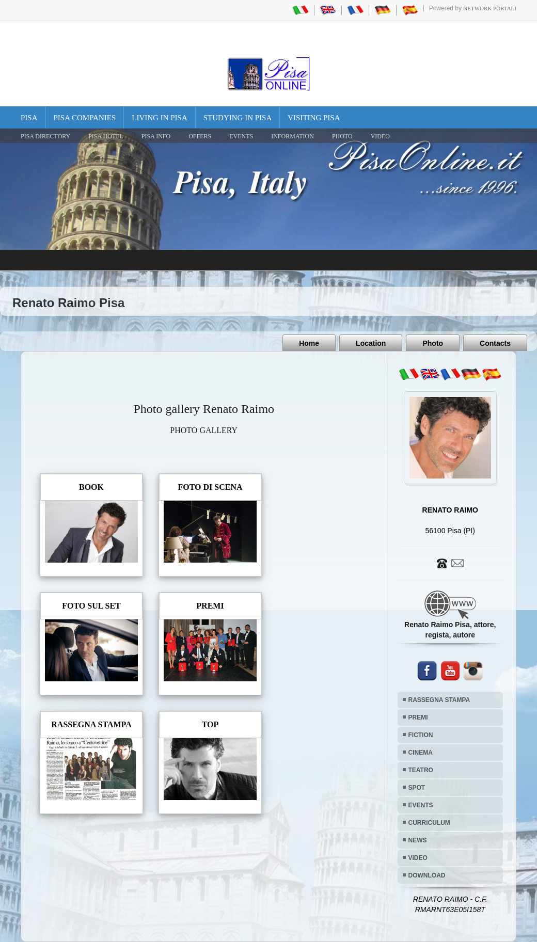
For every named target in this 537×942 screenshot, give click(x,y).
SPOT (416, 787)
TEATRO (420, 770)
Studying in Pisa (237, 118)
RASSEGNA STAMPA (439, 700)
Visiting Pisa (314, 118)
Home (309, 343)
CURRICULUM (429, 822)
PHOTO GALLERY (204, 430)
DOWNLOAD (427, 875)
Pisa (29, 118)
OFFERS (199, 136)
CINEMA (420, 752)
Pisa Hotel (105, 136)
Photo (432, 343)
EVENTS (241, 136)
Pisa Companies (85, 118)
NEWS (417, 840)
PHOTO (342, 136)
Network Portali (489, 8)
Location (371, 343)
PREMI (418, 717)
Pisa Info (155, 136)
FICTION (420, 735)
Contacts (495, 343)
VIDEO (380, 136)
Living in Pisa (159, 118)
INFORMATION (292, 136)
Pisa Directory (45, 136)
